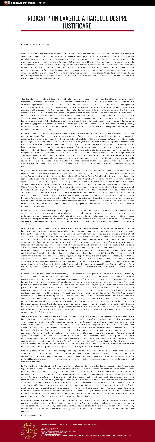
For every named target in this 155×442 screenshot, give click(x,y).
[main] (77, 22)
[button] (152, 2)
